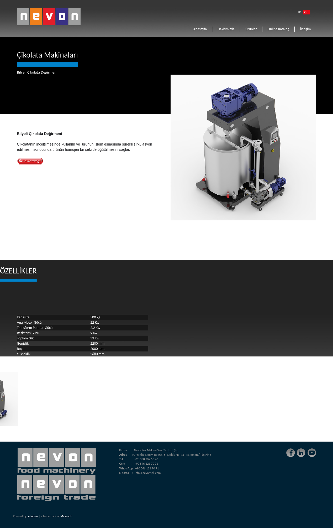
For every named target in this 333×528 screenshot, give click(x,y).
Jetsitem (32, 516)
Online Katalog (278, 29)
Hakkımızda (226, 29)
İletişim (305, 29)
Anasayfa (200, 29)
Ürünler (251, 29)
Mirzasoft (66, 516)
